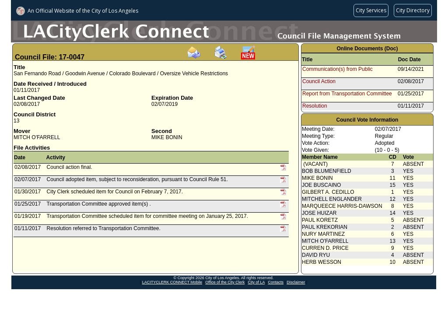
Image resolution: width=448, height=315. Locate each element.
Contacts (276, 282)
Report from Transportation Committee (347, 94)
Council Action (319, 81)
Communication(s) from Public (337, 69)
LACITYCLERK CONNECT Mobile (172, 282)
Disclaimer (296, 282)
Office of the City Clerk (225, 282)
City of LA (256, 282)
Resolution (314, 106)
